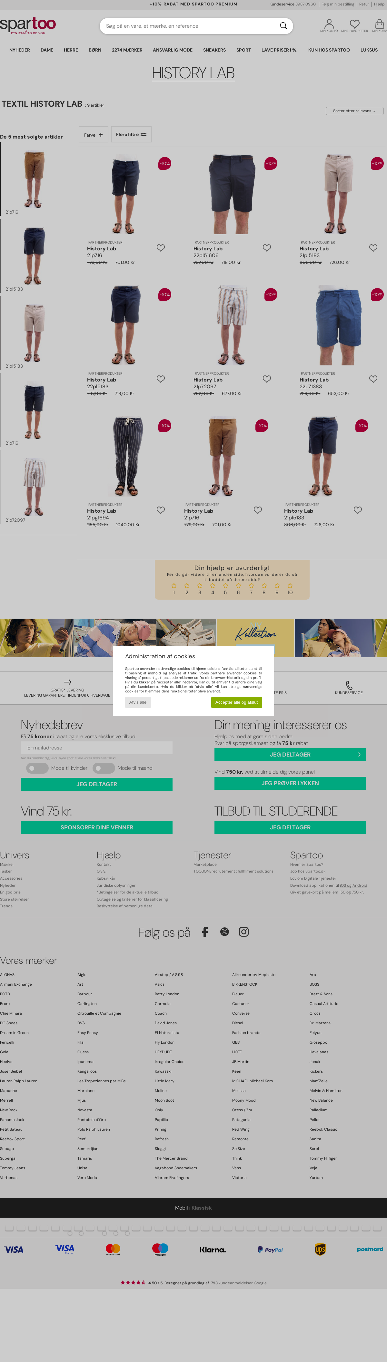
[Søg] (283, 26)
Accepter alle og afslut (236, 702)
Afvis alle (137, 702)
